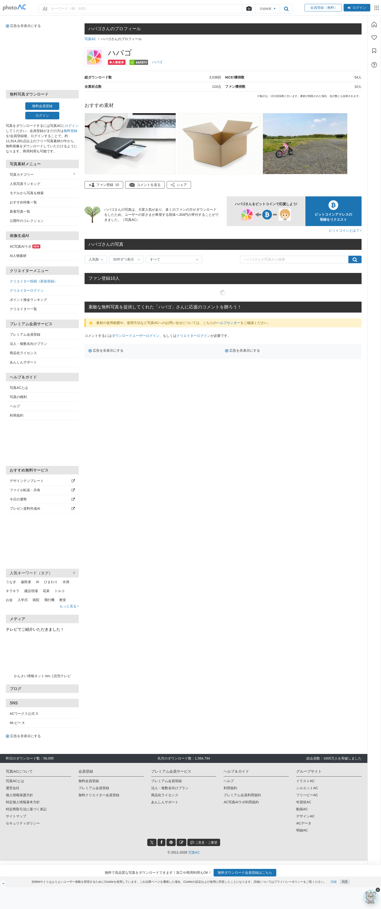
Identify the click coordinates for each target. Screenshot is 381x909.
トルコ (59, 591)
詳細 (334, 881)
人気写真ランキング (25, 184)
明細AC (302, 830)
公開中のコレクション (27, 221)
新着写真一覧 (20, 211)
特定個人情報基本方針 (23, 802)
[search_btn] (286, 8)
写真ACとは (19, 388)
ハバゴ (157, 62)
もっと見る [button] (69, 606)
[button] (179, 185)
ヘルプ (15, 406)
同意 (345, 881)
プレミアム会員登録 (25, 334)
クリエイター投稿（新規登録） (33, 281)
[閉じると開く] (3, 883)
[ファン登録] (374, 37)
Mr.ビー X (17, 723)
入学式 (22, 600)
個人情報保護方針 (19, 795)
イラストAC (305, 781)
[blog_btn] (181, 842)
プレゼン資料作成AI (42, 508)
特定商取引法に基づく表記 (26, 809)
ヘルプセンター (228, 323)
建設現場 (31, 591)
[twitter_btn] (151, 842)
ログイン (357, 7)
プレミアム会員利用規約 (242, 795)
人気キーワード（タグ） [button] (42, 573)
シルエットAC (307, 788)
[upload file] (249, 8)
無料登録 (70, 131)
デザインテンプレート (42, 481)
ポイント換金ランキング (28, 300)
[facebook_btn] (161, 842)
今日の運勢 (42, 499)
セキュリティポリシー (23, 823)
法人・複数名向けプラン (28, 344)
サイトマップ (16, 816)
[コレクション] (374, 50)
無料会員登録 (42, 106)
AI (37, 582)
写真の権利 (18, 397)
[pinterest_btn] (171, 842)
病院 (36, 600)
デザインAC (305, 816)
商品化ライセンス (23, 353)
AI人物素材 (18, 256)
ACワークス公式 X (24, 714)
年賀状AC (303, 802)
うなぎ (11, 582)
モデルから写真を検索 (27, 193)
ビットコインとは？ (345, 230)
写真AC (90, 39)
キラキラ (12, 591)
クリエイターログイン (27, 290)
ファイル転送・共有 (42, 490)
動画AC (302, 809)
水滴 (65, 582)
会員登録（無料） (323, 7)
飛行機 (49, 600)
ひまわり (51, 582)
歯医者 (26, 582)
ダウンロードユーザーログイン (135, 336)
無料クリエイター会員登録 (98, 795)
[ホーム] (374, 24)
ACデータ (303, 823)
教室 (62, 600)
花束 (46, 591)
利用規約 (16, 415)
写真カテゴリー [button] (42, 174)
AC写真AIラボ (25, 246)
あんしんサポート (23, 362)
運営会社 (12, 788)
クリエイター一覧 (23, 309)
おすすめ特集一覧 (23, 202)
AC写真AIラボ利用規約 (241, 802)
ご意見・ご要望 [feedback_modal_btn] (203, 842)
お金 (9, 600)
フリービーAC (307, 795)
